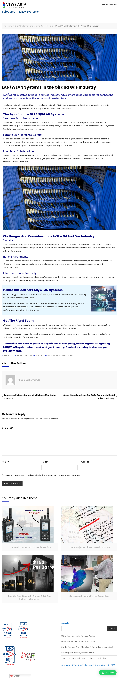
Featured (39, 356)
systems (69, 356)
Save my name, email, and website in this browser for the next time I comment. (43, 476)
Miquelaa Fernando (29, 381)
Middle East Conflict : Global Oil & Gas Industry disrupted (29, 599)
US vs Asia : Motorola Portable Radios (30, 548)
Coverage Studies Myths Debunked (89, 597)
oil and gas (61, 356)
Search (65, 624)
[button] (109, 4)
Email (44, 463)
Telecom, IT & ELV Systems (20, 12)
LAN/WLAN (52, 356)
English (15, 676)
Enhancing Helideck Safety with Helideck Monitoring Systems (30, 398)
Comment (7, 429)
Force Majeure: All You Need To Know (89, 548)
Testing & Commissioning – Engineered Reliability (83, 659)
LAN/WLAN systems (46, 295)
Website (85, 463)
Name (5, 463)
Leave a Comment (24, 356)
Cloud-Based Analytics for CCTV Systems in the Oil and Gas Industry (89, 398)
